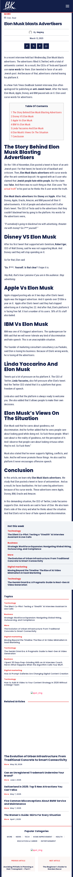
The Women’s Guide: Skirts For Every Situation (32, 815)
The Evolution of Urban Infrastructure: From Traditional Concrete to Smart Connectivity (38, 559)
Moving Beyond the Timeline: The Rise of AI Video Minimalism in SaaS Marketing (34, 571)
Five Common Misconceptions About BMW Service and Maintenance (35, 802)
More (7, 14)
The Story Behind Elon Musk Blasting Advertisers (36, 112)
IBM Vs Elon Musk (20, 124)
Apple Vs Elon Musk (21, 120)
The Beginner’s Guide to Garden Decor (55, 868)
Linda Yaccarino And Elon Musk (27, 128)
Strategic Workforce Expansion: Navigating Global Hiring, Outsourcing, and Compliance (39, 547)
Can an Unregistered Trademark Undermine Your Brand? (34, 774)
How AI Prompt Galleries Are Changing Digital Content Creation (36, 673)
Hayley (40, 32)
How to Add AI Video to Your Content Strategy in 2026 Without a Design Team (35, 683)
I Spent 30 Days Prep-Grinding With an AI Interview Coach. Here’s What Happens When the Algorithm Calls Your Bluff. (33, 663)
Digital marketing (17, 567)
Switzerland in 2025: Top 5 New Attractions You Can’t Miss (33, 788)
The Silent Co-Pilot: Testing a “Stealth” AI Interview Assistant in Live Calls (36, 535)
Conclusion (17, 136)
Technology (14, 531)
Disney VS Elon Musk (22, 116)
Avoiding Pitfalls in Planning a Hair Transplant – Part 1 (18, 868)
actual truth (10, 188)
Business (13, 543)
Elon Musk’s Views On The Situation (30, 132)
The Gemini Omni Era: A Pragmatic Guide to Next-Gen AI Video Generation (38, 583)
